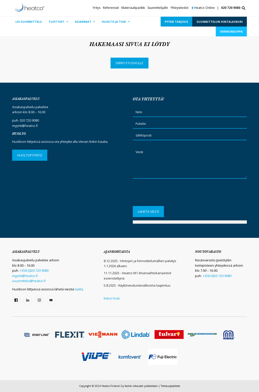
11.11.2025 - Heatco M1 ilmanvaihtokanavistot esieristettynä (137, 275)
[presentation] (171, 194)
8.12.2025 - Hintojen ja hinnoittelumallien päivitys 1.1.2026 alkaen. (140, 263)
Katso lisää (112, 298)
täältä (79, 289)
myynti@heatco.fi (25, 125)
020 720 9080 (230, 8)
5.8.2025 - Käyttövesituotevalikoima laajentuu (137, 285)
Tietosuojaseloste (170, 386)
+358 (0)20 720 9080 (34, 270)
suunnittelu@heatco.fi (29, 281)
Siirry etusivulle (129, 63)
